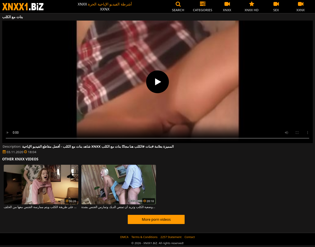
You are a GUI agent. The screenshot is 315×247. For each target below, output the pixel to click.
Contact (189, 237)
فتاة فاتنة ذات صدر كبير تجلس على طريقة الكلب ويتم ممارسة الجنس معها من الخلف (41, 207)
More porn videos (156, 219)
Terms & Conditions (144, 237)
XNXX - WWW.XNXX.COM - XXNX (23, 7)
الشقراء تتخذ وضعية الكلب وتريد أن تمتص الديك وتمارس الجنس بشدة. (118, 207)
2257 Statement (171, 237)
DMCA (124, 237)
